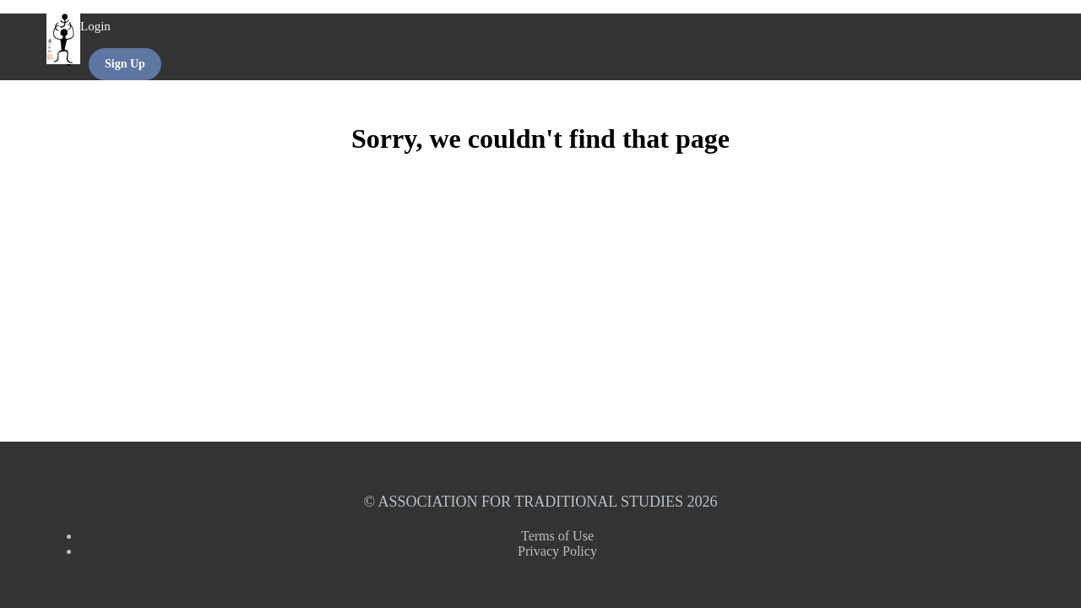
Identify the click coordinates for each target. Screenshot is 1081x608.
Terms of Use (557, 536)
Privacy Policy (557, 551)
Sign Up (125, 63)
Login (95, 26)
